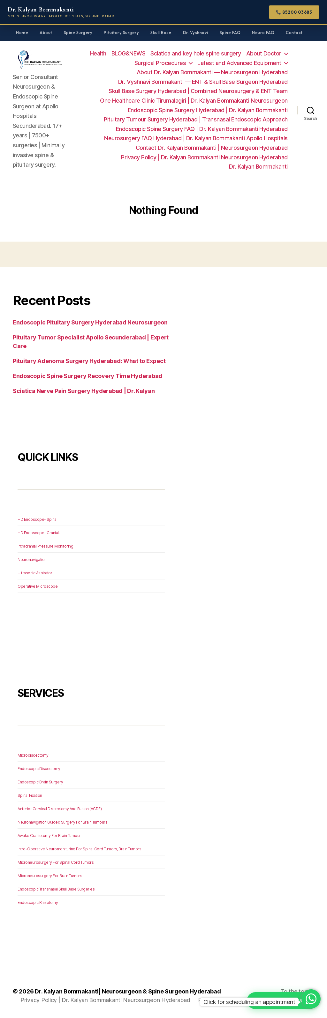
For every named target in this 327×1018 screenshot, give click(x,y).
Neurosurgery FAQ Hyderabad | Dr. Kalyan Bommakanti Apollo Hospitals (196, 138)
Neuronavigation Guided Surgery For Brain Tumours (62, 822)
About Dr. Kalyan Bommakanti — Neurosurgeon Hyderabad (212, 72)
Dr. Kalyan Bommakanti (258, 166)
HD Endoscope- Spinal (37, 519)
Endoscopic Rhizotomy (38, 902)
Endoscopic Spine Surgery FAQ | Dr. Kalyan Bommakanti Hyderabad (202, 129)
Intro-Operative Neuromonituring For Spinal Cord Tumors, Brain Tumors (79, 849)
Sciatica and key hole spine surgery (195, 53)
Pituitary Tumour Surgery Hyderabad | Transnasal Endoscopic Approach (196, 119)
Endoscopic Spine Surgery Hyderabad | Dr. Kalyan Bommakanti (208, 110)
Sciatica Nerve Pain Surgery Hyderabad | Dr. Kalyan (84, 391)
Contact (294, 32)
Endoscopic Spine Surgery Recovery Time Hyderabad (87, 376)
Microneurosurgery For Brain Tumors (50, 875)
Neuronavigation (32, 559)
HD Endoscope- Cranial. (38, 532)
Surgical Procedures (160, 63)
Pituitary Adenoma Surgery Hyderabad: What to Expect (89, 361)
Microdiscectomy (33, 755)
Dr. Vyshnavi (195, 32)
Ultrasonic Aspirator (35, 573)
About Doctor (263, 53)
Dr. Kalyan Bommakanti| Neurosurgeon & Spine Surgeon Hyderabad (128, 991)
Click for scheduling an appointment (249, 1002)
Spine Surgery (78, 32)
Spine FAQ (230, 32)
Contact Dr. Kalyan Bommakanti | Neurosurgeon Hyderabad (212, 147)
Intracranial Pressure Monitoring (45, 546)
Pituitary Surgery (121, 32)
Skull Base (160, 32)
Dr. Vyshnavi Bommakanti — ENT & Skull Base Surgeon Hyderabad (203, 81)
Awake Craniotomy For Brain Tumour (49, 835)
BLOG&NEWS (128, 53)
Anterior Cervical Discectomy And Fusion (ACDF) (60, 808)
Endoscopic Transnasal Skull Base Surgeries (56, 889)
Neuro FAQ (263, 32)
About (46, 32)
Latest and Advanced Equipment (239, 63)
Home (22, 32)
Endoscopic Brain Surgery (40, 782)
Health (98, 53)
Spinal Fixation (30, 795)
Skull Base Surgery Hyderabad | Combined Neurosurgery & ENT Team (198, 91)
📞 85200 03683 (294, 12)
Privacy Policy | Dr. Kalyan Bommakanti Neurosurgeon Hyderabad (204, 157)
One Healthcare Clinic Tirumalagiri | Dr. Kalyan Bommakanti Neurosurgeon (194, 100)
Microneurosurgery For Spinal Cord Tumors (56, 862)
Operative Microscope (37, 586)
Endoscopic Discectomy (39, 768)
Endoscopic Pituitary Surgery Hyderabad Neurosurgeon (90, 322)
